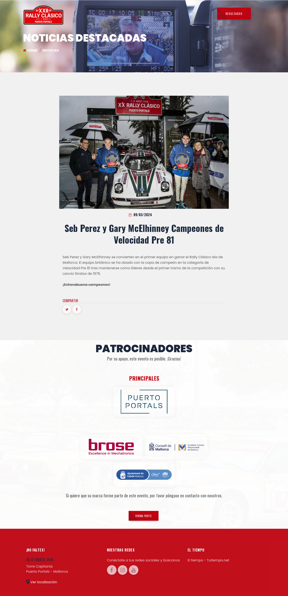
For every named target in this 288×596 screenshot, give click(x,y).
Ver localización (41, 578)
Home (30, 50)
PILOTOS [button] (81, 13)
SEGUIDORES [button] (104, 13)
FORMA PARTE (143, 510)
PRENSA (183, 13)
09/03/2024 (140, 214)
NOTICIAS (126, 13)
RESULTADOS (234, 13)
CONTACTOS (202, 13)
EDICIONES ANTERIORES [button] (155, 13)
